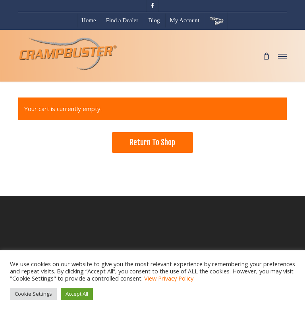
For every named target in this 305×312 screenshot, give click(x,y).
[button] (282, 56)
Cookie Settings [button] (33, 293)
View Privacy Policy (168, 278)
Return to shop (152, 142)
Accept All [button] (77, 293)
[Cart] (266, 56)
